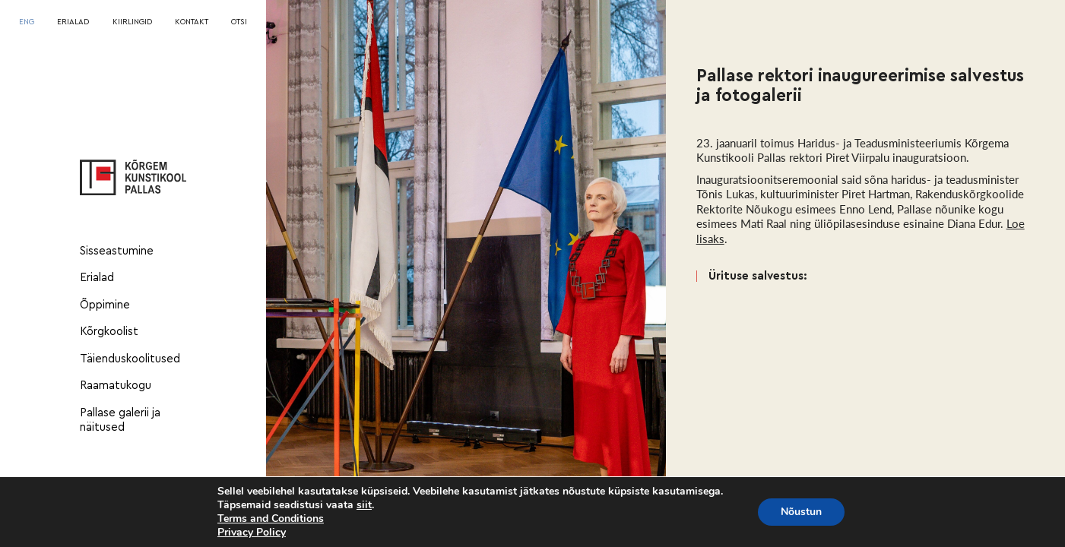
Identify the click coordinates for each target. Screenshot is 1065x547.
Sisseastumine (117, 251)
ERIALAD (73, 22)
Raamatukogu (115, 385)
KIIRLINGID (132, 22)
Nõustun (801, 511)
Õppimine (105, 305)
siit (364, 505)
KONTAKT (191, 22)
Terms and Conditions (270, 518)
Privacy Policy (251, 532)
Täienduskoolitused (130, 359)
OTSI (239, 22)
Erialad (97, 277)
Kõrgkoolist (109, 331)
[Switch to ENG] (26, 22)
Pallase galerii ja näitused (120, 420)
